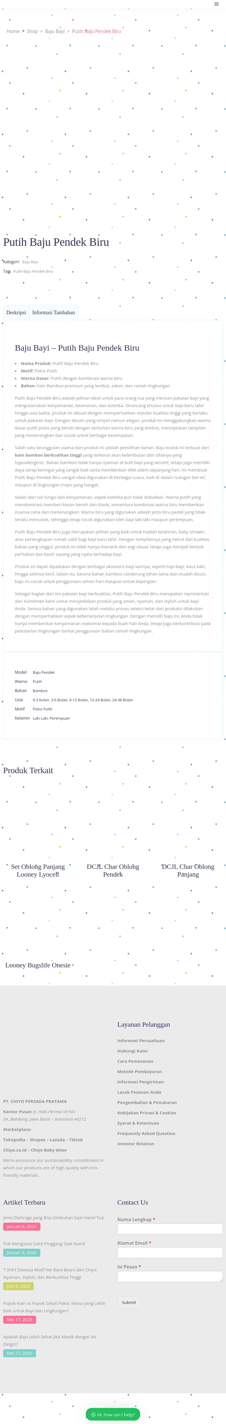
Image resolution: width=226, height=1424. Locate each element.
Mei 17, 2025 (19, 1319)
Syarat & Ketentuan (138, 1123)
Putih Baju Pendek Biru (33, 271)
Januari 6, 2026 (22, 1226)
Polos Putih (42, 709)
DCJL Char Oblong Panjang (188, 870)
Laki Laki (40, 718)
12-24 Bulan (100, 699)
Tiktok (76, 1139)
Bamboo (40, 690)
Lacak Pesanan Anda (139, 1092)
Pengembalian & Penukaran (147, 1102)
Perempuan (59, 718)
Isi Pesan (129, 1267)
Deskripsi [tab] (16, 312)
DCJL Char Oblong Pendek (113, 870)
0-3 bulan (41, 699)
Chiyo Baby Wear (49, 1150)
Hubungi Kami (132, 1051)
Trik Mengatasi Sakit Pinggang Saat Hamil (44, 1243)
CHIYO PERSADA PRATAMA (39, 1101)
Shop (32, 31)
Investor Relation (135, 1143)
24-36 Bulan (122, 699)
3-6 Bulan (59, 699)
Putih (37, 681)
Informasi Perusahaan (141, 1040)
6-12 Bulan (78, 699)
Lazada (57, 1139)
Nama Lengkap (136, 1220)
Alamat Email (134, 1243)
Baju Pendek (43, 672)
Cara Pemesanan (135, 1061)
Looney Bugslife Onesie (37, 965)
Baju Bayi (55, 31)
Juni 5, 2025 (18, 1286)
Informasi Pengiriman (140, 1082)
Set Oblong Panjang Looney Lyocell (38, 870)
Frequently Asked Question (146, 1133)
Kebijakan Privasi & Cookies (146, 1112)
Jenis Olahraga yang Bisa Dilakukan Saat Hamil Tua (53, 1217)
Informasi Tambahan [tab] (53, 312)
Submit (129, 1302)
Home (13, 31)
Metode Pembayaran (139, 1071)
